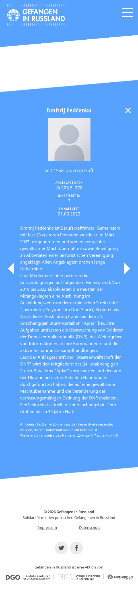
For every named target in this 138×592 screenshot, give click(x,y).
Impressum (47, 527)
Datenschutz (89, 527)
